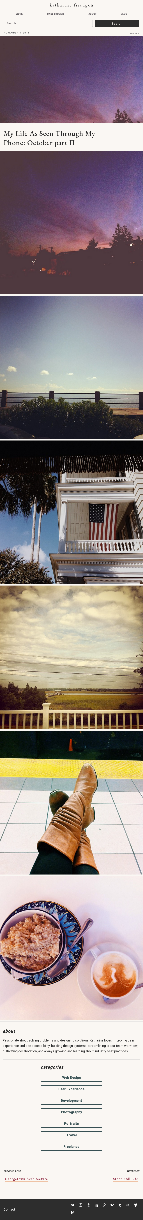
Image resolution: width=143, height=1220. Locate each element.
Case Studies (55, 14)
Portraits (71, 1124)
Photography (71, 1112)
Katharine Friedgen (72, 5)
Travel (71, 1135)
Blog (124, 14)
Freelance (71, 1147)
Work (19, 14)
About (92, 14)
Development (71, 1100)
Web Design (71, 1077)
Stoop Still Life (125, 1179)
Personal (134, 33)
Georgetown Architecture (26, 1179)
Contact (9, 1209)
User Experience (71, 1089)
